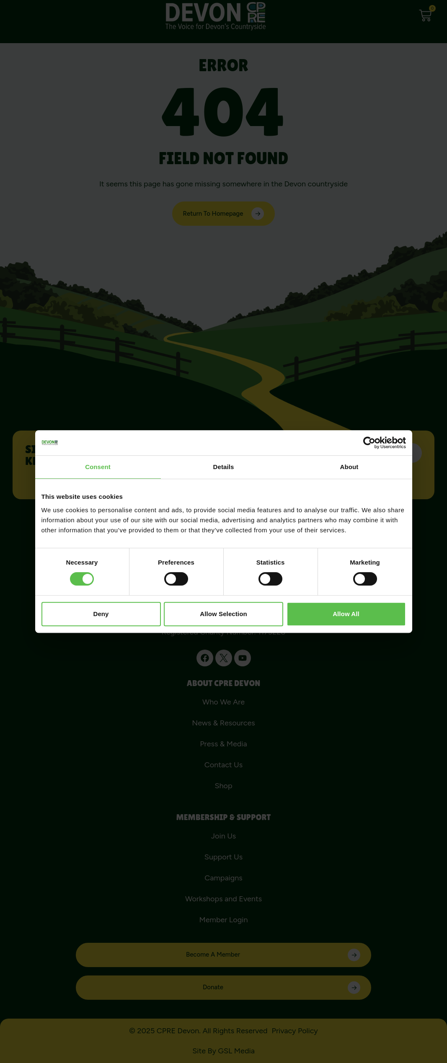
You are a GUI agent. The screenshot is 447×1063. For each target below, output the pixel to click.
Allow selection (223, 613)
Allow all (346, 613)
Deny (101, 613)
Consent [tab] (98, 466)
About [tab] (349, 466)
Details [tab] (223, 466)
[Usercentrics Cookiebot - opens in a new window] (369, 442)
